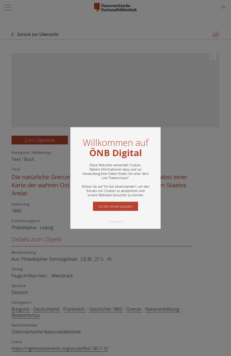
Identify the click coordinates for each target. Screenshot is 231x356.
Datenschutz (118, 178)
